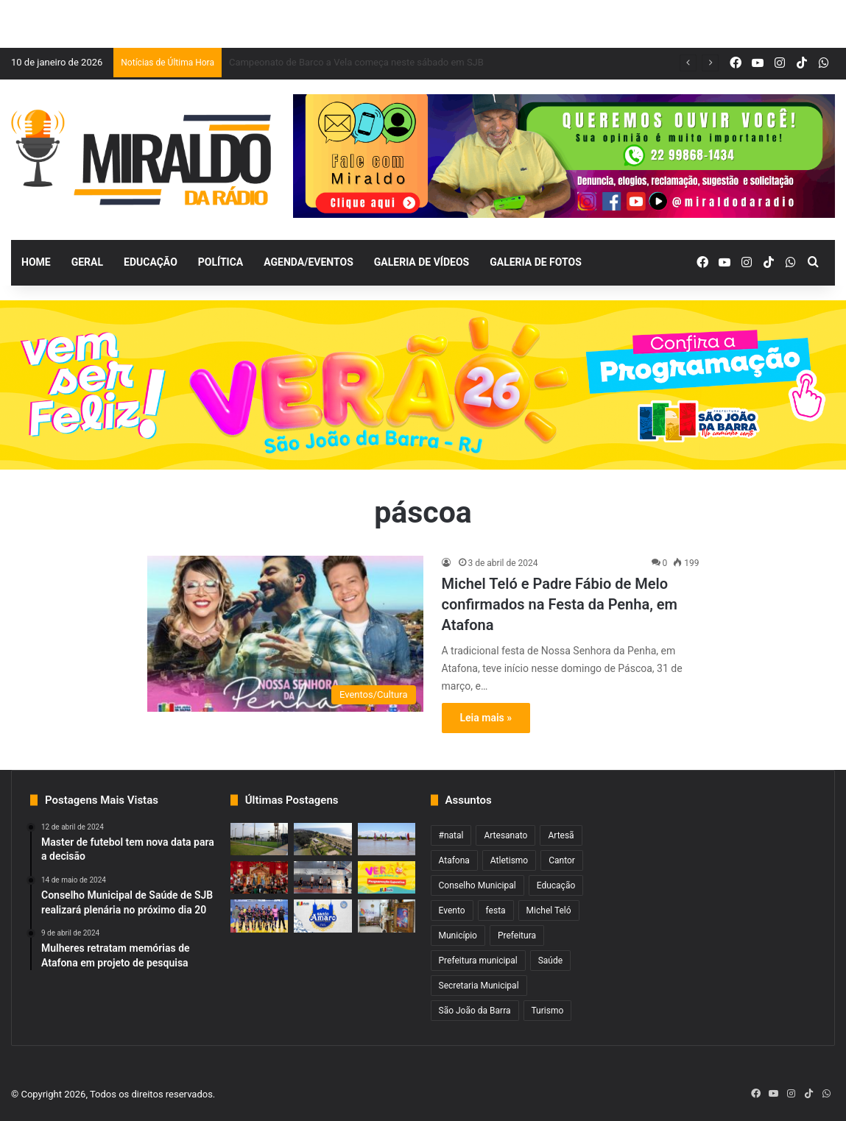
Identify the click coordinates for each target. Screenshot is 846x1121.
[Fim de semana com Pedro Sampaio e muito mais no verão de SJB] (387, 877)
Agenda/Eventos (308, 262)
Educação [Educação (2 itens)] (556, 885)
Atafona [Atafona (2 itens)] (454, 860)
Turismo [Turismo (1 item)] (548, 1010)
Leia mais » (486, 718)
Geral (87, 262)
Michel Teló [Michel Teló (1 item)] (548, 910)
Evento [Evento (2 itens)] (452, 910)
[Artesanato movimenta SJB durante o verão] (387, 915)
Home (36, 262)
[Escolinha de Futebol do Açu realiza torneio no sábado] (259, 839)
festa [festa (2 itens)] (496, 910)
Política (220, 262)
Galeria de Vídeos (421, 262)
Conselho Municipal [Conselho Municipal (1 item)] (477, 885)
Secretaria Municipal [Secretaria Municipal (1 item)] (479, 985)
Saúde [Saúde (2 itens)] (550, 960)
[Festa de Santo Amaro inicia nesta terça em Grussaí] (323, 915)
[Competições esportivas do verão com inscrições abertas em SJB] (259, 915)
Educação (150, 262)
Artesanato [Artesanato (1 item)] (505, 835)
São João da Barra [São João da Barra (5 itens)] (475, 1010)
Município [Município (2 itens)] (458, 935)
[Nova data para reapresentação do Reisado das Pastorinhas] (259, 877)
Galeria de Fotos (536, 262)
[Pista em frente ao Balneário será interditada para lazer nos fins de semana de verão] (323, 839)
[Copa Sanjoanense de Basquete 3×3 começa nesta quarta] (323, 877)
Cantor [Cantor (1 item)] (562, 860)
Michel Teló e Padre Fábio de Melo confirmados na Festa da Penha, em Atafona (559, 604)
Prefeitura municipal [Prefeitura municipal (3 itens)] (478, 960)
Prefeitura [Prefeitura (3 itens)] (517, 935)
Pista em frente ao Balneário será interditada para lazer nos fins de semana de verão (407, 62)
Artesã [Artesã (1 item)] (561, 835)
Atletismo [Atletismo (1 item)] (509, 860)
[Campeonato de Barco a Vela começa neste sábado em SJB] (387, 839)
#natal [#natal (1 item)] (451, 835)
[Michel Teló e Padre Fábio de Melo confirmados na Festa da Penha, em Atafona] (285, 634)
